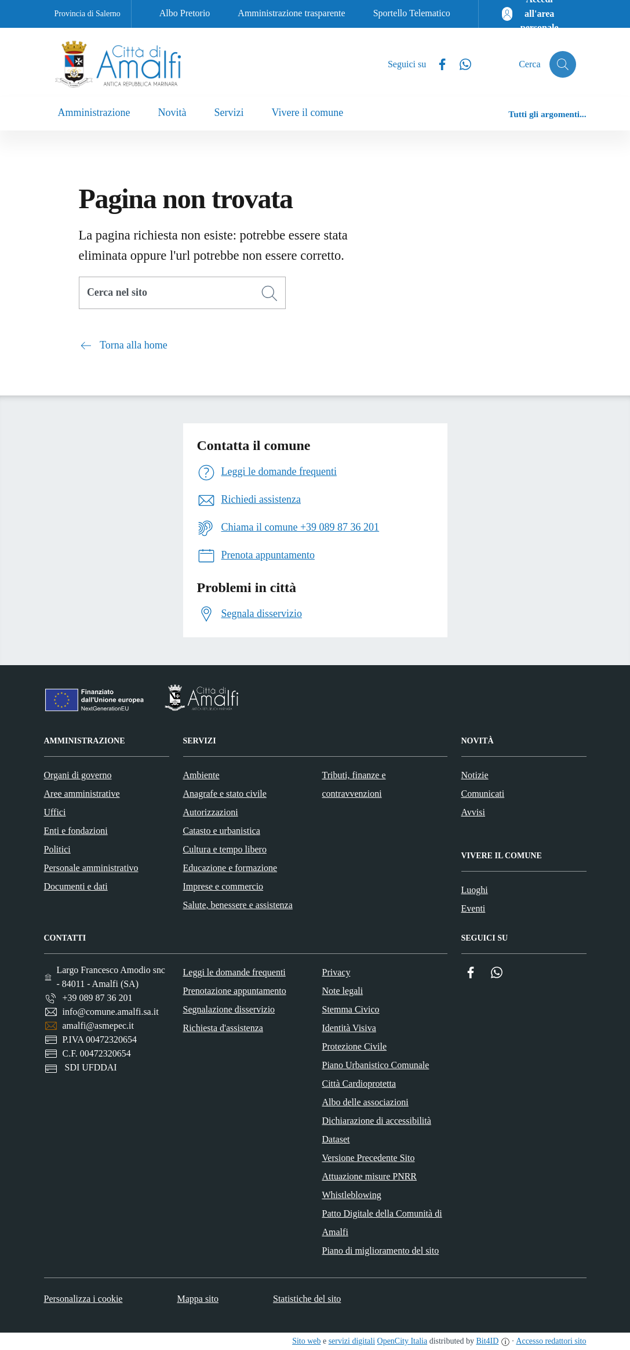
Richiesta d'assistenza (223, 1028)
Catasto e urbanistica (221, 831)
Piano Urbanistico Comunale (375, 1065)
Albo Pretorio (184, 13)
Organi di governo (78, 775)
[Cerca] (269, 293)
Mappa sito (198, 1299)
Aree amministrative (82, 794)
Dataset (336, 1139)
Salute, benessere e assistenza (238, 905)
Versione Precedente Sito (368, 1158)
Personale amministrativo (91, 868)
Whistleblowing (351, 1195)
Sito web (306, 1341)
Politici (57, 849)
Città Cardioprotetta (359, 1083)
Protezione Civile (354, 1046)
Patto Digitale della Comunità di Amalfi (382, 1223)
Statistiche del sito (307, 1299)
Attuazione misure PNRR (369, 1176)
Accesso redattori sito (551, 1341)
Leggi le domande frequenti (234, 972)
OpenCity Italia (402, 1341)
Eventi (473, 908)
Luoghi (474, 890)
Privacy (336, 972)
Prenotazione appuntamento (234, 991)
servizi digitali (352, 1341)
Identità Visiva (349, 1028)
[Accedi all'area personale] (532, 14)
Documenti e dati (76, 886)
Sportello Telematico (411, 13)
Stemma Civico (351, 1009)
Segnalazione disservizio (229, 1009)
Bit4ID (487, 1341)
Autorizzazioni (210, 812)
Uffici (55, 812)
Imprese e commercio (223, 886)
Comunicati (483, 794)
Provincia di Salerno (87, 13)
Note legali (342, 991)
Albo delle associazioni (365, 1102)
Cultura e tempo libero (225, 849)
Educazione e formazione (230, 868)
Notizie (475, 775)
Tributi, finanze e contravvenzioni (354, 784)
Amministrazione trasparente (291, 13)
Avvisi (473, 812)
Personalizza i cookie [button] (83, 1299)
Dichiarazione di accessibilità (376, 1121)
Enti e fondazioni (76, 831)
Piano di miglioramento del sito (380, 1250)
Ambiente (201, 775)
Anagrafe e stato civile (225, 794)
